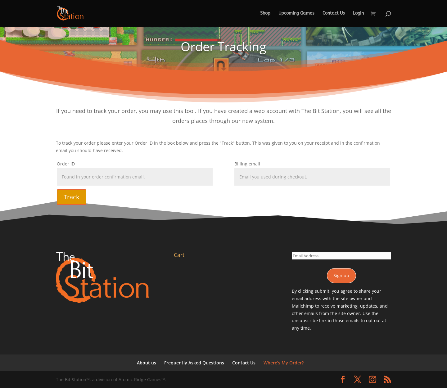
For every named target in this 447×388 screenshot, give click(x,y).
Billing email (247, 164)
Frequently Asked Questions (194, 363)
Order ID (66, 164)
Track (71, 197)
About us (146, 363)
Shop (265, 13)
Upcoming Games (296, 13)
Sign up (341, 275)
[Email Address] (341, 255)
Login (358, 13)
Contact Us (334, 13)
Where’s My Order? (284, 363)
